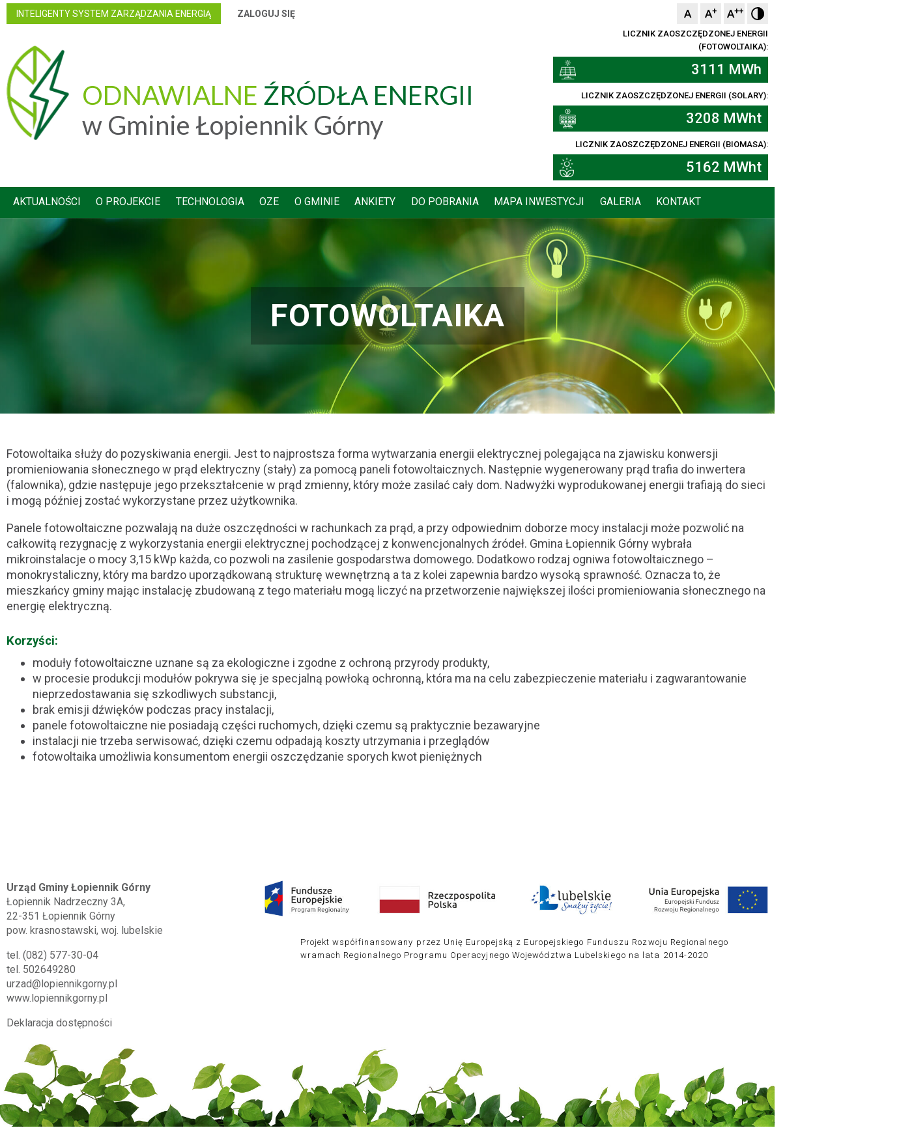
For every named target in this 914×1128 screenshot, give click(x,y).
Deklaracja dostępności (126, 1009)
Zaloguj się (333, 13)
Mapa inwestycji (618, 203)
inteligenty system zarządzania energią (180, 13)
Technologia (281, 203)
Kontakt (761, 203)
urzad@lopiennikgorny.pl (128, 970)
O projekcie (197, 203)
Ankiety (451, 203)
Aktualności (114, 203)
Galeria (701, 203)
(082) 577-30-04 (127, 941)
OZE (342, 203)
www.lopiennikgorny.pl (123, 984)
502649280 (115, 956)
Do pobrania (522, 203)
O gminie (391, 203)
